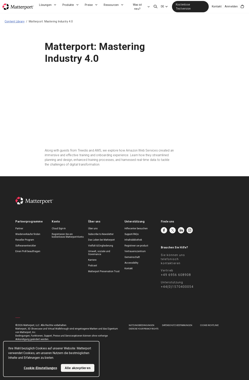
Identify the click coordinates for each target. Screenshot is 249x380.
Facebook (164, 230)
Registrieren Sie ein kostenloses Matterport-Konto (68, 235)
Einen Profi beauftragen (27, 251)
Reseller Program (24, 239)
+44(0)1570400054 (177, 287)
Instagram (190, 230)
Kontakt (217, 6)
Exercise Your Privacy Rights (143, 329)
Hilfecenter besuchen (136, 228)
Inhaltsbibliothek (133, 239)
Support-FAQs (131, 234)
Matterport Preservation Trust (104, 271)
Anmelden (231, 6)
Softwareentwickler (25, 245)
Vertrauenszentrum (135, 251)
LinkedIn (181, 230)
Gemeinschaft (132, 257)
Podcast (92, 265)
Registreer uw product (136, 245)
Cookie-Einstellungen (40, 368)
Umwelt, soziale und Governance (99, 252)
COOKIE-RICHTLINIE (209, 325)
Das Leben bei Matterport (101, 239)
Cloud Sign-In (59, 228)
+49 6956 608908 (176, 275)
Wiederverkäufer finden (27, 234)
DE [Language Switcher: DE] (162, 6)
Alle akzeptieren (77, 368)
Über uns (93, 228)
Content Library (15, 21)
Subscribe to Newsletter (101, 234)
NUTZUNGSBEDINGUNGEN (141, 325)
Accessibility (131, 262)
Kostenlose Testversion (183, 6)
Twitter (172, 230)
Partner (19, 228)
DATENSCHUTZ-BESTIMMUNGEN (177, 325)
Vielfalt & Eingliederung (100, 245)
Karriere (92, 260)
